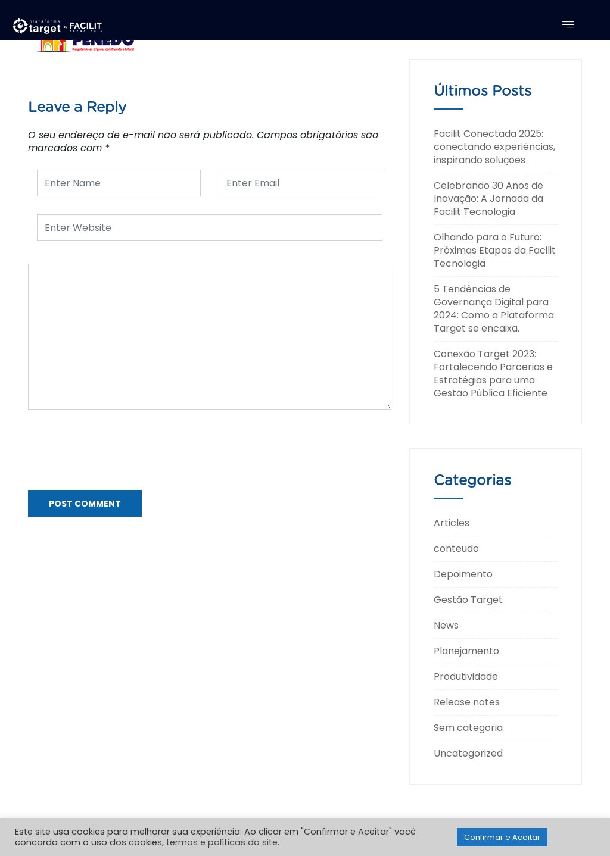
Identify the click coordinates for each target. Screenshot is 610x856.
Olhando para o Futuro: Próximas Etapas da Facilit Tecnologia (495, 250)
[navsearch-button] (586, 24)
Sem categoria (468, 728)
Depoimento (463, 574)
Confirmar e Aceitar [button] (502, 837)
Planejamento (466, 651)
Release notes (467, 702)
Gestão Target (468, 600)
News (446, 625)
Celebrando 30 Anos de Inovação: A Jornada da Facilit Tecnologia (488, 198)
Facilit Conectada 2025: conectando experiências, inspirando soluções (494, 147)
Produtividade (466, 676)
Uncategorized (468, 753)
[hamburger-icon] (568, 26)
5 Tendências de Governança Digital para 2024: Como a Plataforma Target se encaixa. (494, 308)
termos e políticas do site (222, 842)
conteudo (456, 548)
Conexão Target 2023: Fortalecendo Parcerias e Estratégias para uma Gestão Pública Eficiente (493, 373)
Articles (451, 523)
